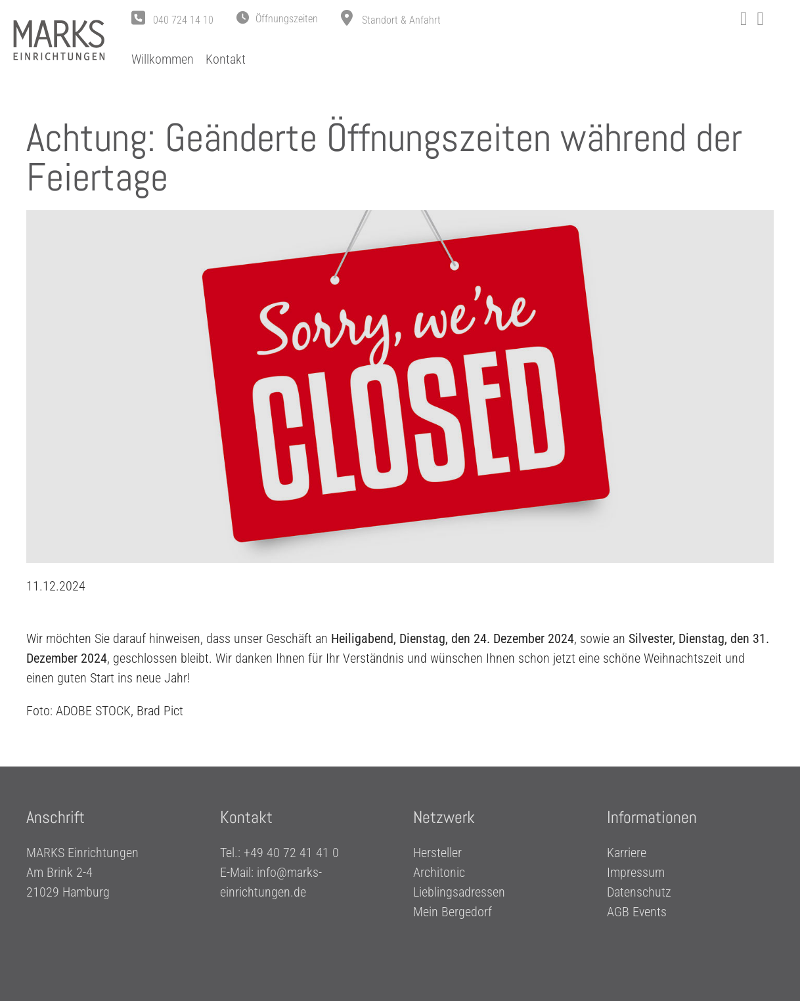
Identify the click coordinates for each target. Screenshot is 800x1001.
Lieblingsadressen (459, 893)
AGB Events (637, 912)
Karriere (626, 853)
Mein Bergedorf (452, 912)
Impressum (636, 873)
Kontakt (226, 59)
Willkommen (162, 59)
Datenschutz (639, 893)
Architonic (439, 873)
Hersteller (437, 853)
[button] (277, 19)
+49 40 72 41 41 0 (291, 853)
